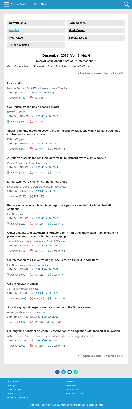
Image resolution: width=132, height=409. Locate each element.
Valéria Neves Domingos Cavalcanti (74, 336)
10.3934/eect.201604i (41, 92)
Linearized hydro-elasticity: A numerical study (37, 181)
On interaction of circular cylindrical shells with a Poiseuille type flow (52, 260)
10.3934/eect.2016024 (46, 340)
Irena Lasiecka (33, 241)
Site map (34, 405)
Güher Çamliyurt (16, 312)
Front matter (15, 83)
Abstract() (16, 98)
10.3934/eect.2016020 (46, 245)
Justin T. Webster (60, 88)
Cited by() (56, 149)
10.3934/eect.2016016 (46, 143)
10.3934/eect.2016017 (46, 167)
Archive (14, 30)
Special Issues (78, 37)
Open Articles (19, 45)
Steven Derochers (32, 186)
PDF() (36, 98)
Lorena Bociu (14, 186)
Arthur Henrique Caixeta (20, 336)
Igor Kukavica (37, 312)
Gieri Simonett (30, 288)
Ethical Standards (75, 393)
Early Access (77, 22)
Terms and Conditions (17, 397)
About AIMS (13, 381)
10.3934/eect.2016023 (46, 316)
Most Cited (16, 37)
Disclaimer (71, 385)
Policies (70, 381)
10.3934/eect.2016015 (46, 116)
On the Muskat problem (22, 283)
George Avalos (15, 163)
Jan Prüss (12, 288)
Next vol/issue (113, 73)
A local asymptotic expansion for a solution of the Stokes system (49, 307)
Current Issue (18, 22)
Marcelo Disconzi (16, 88)
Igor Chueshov (15, 214)
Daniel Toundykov (36, 88)
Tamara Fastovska (38, 265)
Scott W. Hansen (16, 112)
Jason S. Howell (15, 241)
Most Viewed (77, 30)
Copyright (11, 385)
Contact (10, 393)
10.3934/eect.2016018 (46, 191)
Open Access (72, 389)
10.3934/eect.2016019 (46, 218)
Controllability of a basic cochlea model (33, 106)
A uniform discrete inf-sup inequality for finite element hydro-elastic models (56, 157)
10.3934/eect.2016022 (46, 293)
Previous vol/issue (89, 73)
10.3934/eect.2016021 (46, 269)
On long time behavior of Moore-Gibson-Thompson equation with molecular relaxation (63, 331)
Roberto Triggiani (16, 139)
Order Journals (14, 389)
